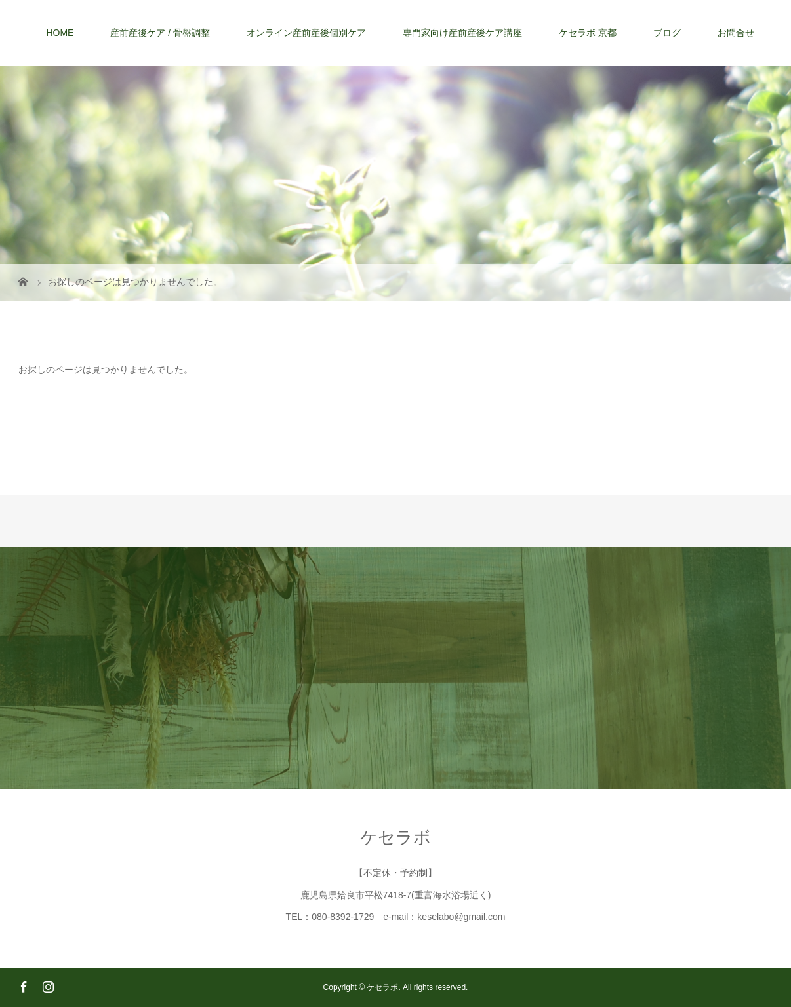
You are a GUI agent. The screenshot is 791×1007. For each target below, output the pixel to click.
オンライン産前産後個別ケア (306, 33)
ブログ (667, 33)
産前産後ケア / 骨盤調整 (160, 33)
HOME (59, 33)
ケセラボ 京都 (588, 33)
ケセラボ (395, 837)
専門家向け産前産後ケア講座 (462, 33)
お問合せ (736, 33)
